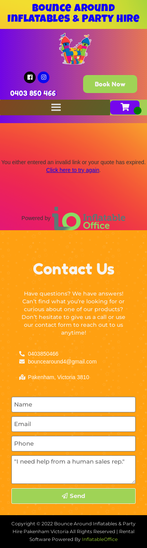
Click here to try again (72, 170)
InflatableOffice (100, 539)
